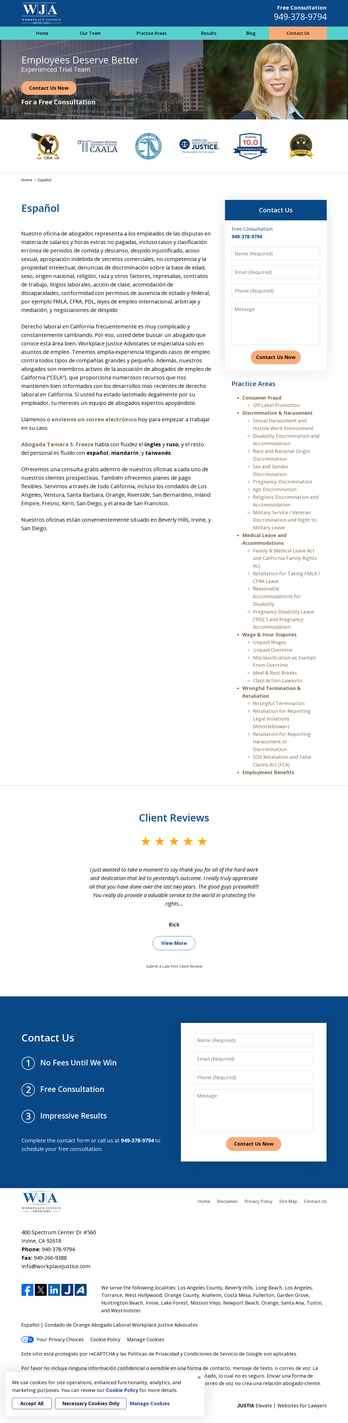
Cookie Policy (105, 1339)
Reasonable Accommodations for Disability (277, 596)
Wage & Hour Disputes (269, 634)
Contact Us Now (49, 88)
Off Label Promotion (276, 405)
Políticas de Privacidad (153, 1354)
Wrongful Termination (278, 703)
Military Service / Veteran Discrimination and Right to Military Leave (284, 520)
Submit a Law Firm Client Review (174, 966)
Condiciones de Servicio (211, 1354)
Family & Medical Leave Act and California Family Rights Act (285, 558)
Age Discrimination (274, 489)
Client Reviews (174, 817)
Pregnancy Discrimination (282, 481)
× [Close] (199, 1377)
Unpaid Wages (269, 642)
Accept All (32, 1403)
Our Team (90, 33)
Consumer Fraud (261, 398)
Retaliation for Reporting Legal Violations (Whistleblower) (282, 719)
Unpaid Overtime (272, 650)
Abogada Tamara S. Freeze (57, 444)
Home (42, 33)
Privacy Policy (259, 1201)
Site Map (288, 1201)
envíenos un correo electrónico (94, 419)
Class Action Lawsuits (277, 680)
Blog (250, 33)
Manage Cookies (145, 1339)
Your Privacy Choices (52, 1339)
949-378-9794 (300, 16)
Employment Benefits (268, 772)
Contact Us (298, 33)
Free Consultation (302, 7)
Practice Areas (152, 33)
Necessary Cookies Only (90, 1403)
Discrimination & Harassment (277, 413)
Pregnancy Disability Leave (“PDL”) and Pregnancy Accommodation (283, 619)
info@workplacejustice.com (56, 1266)
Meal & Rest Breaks (275, 673)
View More (174, 943)
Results (209, 33)
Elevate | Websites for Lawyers (282, 1405)
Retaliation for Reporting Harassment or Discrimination (282, 742)
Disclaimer (227, 1201)
